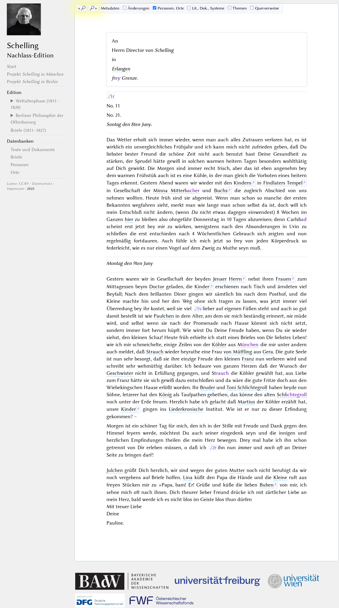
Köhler (219, 344)
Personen (20, 164)
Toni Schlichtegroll (246, 387)
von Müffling (238, 352)
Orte (15, 172)
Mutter (237, 470)
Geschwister (119, 373)
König (165, 394)
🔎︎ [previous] (83, 8)
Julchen (114, 470)
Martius (246, 402)
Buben (267, 485)
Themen (237, 8)
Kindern (242, 183)
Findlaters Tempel (282, 183)
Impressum (15, 188)
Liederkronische (186, 409)
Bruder (207, 387)
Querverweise (264, 8)
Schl (292, 394)
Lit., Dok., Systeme (205, 8)
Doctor (156, 286)
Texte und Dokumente (33, 149)
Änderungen (136, 8)
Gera (267, 352)
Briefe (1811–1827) (28, 130)
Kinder (201, 286)
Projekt (35, 74)
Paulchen (164, 316)
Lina (188, 477)
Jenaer (220, 279)
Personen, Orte (168, 8)
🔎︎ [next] (92, 8)
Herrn (235, 279)
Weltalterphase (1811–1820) (35, 104)
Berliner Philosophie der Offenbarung (37, 118)
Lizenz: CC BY (18, 183)
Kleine (280, 477)
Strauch (154, 352)
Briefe (16, 157)
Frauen (283, 279)
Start (11, 66)
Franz (248, 359)
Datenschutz (42, 183)
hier (129, 219)
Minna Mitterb (176, 190)
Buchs (221, 190)
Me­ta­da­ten (110, 8)
